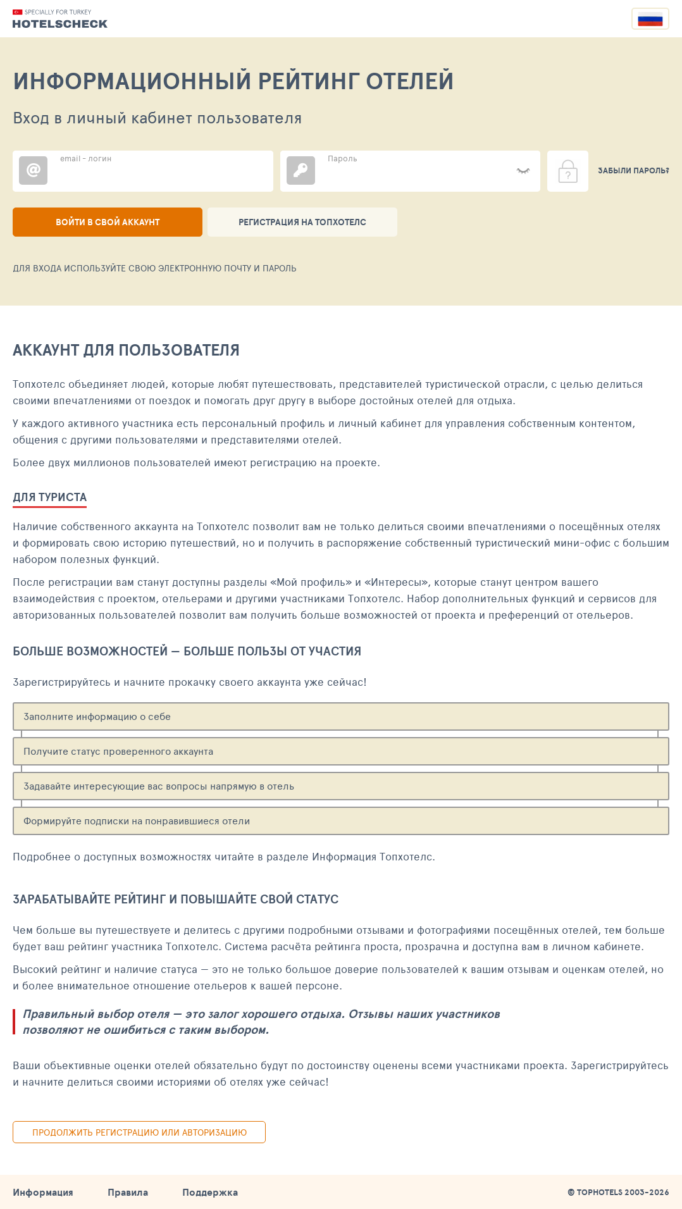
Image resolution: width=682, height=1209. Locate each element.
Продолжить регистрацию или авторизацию (139, 1132)
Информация (43, 1192)
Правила (128, 1192)
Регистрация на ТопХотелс (302, 222)
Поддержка (210, 1192)
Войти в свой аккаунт (107, 222)
